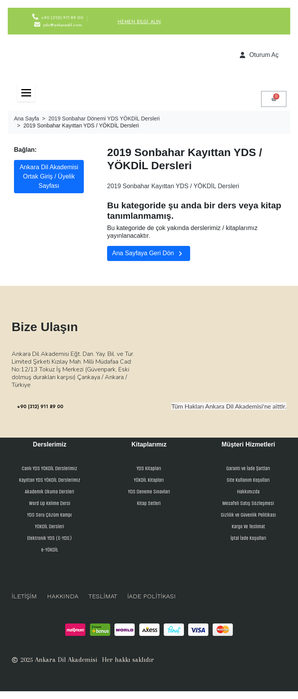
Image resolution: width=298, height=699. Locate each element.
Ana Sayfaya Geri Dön (148, 253)
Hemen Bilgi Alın (139, 21)
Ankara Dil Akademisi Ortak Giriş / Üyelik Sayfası (48, 176)
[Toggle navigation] (26, 92)
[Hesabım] (259, 55)
